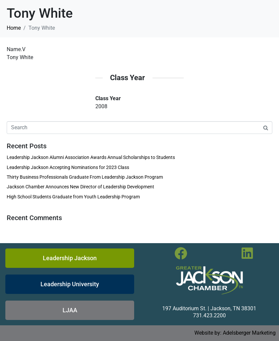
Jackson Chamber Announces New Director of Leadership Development (80, 186)
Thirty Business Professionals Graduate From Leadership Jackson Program (85, 177)
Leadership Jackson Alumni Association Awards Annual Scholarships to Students (91, 157)
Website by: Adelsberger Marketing (235, 333)
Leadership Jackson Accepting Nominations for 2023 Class (68, 167)
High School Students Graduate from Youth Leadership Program (73, 196)
